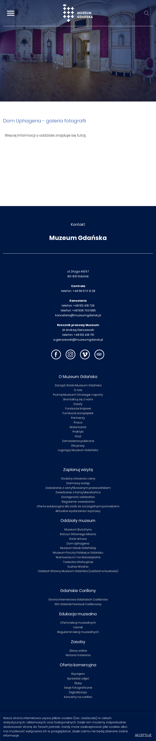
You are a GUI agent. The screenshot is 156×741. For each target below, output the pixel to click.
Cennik (78, 627)
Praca (78, 422)
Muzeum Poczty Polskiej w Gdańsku (78, 553)
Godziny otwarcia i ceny (78, 478)
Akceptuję (143, 735)
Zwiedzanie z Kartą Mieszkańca (78, 492)
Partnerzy (78, 418)
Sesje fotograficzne (78, 688)
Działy (78, 404)
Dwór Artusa (78, 539)
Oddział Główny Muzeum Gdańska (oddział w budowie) (78, 571)
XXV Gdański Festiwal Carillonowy (78, 604)
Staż (78, 436)
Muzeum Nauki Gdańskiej (78, 548)
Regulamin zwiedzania (78, 502)
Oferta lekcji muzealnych (78, 623)
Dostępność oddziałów (78, 497)
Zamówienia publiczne (78, 441)
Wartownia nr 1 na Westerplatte (78, 557)
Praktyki (78, 432)
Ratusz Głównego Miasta (78, 534)
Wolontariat (78, 427)
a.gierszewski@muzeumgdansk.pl (78, 340)
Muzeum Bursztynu (78, 529)
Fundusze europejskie (78, 413)
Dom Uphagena (78, 543)
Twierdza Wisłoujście (78, 562)
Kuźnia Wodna (78, 567)
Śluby (78, 683)
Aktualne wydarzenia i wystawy (78, 511)
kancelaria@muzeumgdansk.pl (78, 315)
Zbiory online (78, 651)
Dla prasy (78, 446)
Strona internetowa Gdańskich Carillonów (78, 599)
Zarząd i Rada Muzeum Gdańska (78, 385)
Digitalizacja (78, 692)
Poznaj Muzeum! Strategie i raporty (78, 395)
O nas (78, 390)
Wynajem (78, 674)
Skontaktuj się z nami (78, 399)
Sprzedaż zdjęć (78, 678)
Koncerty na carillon (78, 697)
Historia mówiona (78, 655)
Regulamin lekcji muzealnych (78, 632)
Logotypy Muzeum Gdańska (78, 450)
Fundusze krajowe (78, 408)
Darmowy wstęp (78, 483)
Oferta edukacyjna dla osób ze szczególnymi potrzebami (78, 506)
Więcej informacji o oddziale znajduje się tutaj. (45, 135)
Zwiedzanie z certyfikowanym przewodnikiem (78, 488)
